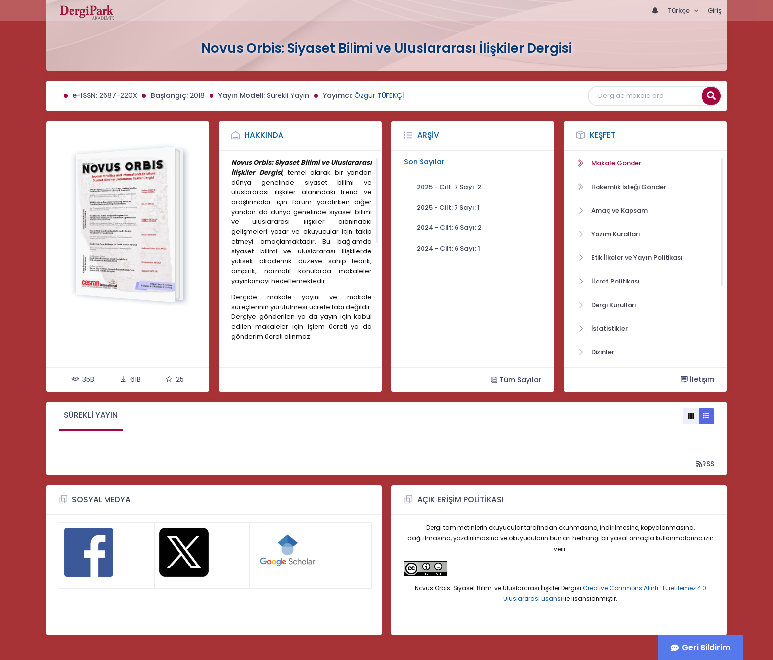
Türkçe (679, 10)
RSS (705, 463)
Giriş (715, 10)
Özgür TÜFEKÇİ (379, 95)
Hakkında (264, 135)
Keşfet (603, 135)
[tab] (91, 416)
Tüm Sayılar (516, 379)
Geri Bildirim (706, 647)
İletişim (697, 379)
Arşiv (428, 135)
